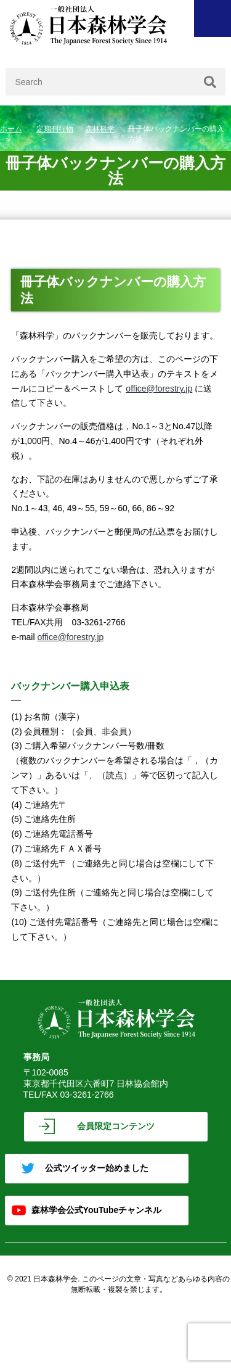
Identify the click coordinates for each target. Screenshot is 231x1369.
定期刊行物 (54, 129)
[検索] (210, 82)
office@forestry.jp (159, 388)
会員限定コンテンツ (116, 1126)
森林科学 (100, 129)
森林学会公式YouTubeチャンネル (96, 1210)
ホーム (11, 129)
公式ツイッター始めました (96, 1168)
